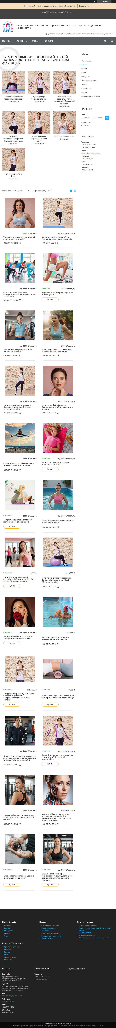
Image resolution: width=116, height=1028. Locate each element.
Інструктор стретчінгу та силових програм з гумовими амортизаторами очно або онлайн (19, 697)
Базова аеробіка (85, 933)
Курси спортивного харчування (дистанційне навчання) (18, 877)
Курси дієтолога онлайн (64, 136)
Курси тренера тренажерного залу (39, 98)
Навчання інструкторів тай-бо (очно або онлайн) (17, 351)
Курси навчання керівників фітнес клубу (39, 138)
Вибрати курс (84, 6)
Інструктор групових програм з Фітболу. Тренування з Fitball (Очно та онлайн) (56, 580)
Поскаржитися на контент (76, 1026)
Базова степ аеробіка (87, 935)
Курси (84, 65)
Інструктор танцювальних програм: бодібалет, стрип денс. (13, 138)
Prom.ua (68, 1024)
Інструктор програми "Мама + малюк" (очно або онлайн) (17, 521)
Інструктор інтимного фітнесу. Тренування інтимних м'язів (17, 637)
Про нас (35, 41)
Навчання (20, 41)
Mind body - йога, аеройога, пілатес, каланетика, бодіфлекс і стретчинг (64, 100)
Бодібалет (8, 959)
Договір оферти (47, 938)
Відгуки (84, 92)
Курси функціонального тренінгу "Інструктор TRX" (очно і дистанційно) (57, 757)
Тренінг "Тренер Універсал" (89, 926)
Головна (6, 41)
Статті (83, 73)
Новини (84, 69)
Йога (6, 954)
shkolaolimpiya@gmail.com (91, 153)
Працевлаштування (89, 81)
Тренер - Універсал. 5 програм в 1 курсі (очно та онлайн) (19, 238)
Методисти (85, 77)
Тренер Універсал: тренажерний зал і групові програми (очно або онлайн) (19, 817)
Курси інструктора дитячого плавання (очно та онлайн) (55, 638)
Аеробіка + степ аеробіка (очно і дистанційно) (57, 294)
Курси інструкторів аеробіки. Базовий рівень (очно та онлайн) (57, 238)
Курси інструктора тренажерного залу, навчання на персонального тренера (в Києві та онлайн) (19, 758)
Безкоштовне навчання (50, 926)
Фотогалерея (86, 61)
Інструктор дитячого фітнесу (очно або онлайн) (55, 463)
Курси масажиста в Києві (13, 175)
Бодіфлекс (8, 949)
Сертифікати (86, 89)
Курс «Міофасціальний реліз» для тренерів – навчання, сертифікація (58, 697)
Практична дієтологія (12, 947)
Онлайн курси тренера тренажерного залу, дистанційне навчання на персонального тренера (58, 877)
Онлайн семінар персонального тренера (94, 938)
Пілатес (7, 952)
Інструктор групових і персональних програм (13, 98)
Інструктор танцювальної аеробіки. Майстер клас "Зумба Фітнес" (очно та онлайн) (18, 579)
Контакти (49, 41)
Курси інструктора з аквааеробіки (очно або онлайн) (58, 522)
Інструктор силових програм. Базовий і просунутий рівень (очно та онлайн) (17, 407)
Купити (50, 299)
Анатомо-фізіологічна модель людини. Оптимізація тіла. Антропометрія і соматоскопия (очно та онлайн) (56, 817)
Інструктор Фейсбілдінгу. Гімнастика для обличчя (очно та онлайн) (57, 407)
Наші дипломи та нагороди (51, 936)
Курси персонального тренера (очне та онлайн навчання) (56, 351)
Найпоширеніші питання (90, 96)
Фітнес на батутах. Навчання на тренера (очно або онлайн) (18, 464)
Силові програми (10, 957)
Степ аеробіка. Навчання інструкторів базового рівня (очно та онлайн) (19, 294)
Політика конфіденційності (94, 1026)
